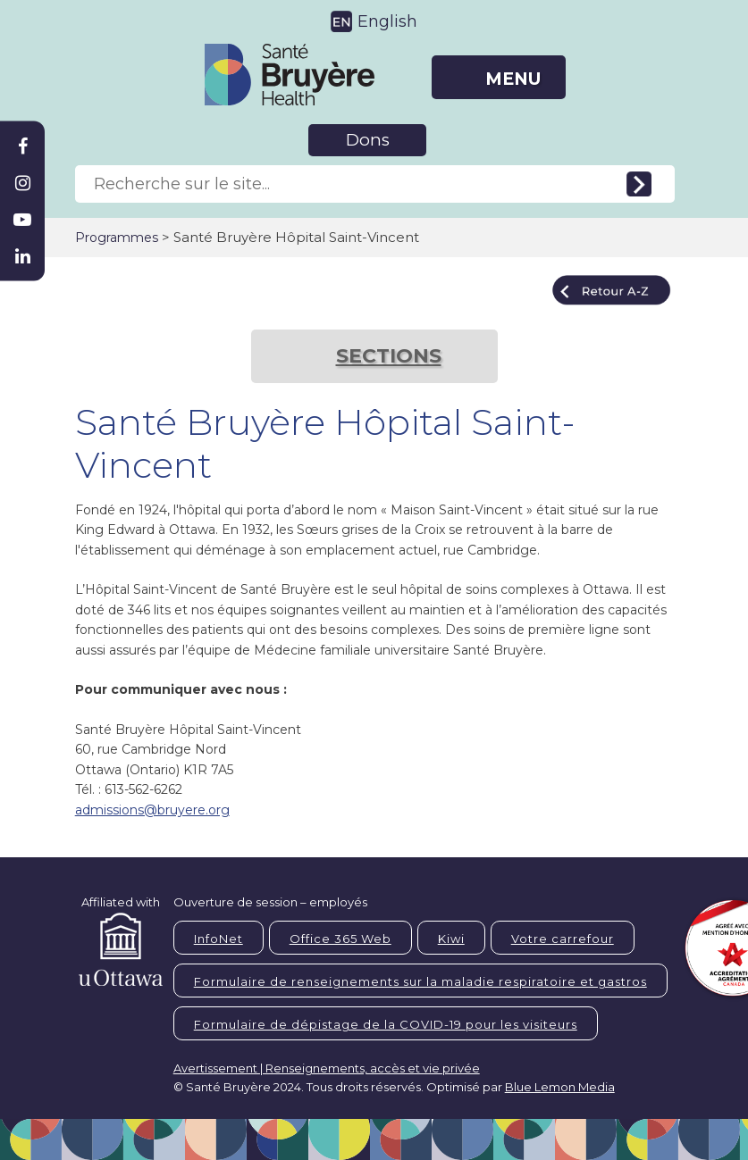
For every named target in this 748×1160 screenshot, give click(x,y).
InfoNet (218, 938)
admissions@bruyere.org (152, 810)
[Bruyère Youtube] (22, 220)
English (387, 21)
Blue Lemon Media (560, 1087)
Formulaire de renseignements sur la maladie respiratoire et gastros (420, 981)
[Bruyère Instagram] (22, 183)
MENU (513, 79)
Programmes (116, 237)
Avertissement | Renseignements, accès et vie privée (326, 1068)
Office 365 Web (340, 938)
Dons (368, 139)
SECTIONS (388, 356)
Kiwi (451, 938)
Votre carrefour (562, 938)
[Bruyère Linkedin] (22, 256)
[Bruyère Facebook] (22, 146)
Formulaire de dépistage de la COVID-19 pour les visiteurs (385, 1024)
